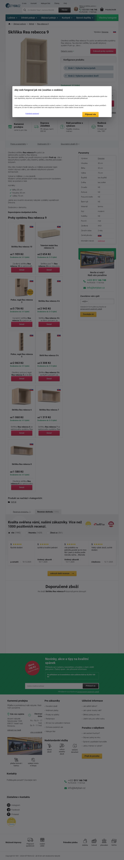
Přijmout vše (90, 114)
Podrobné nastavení (32, 113)
